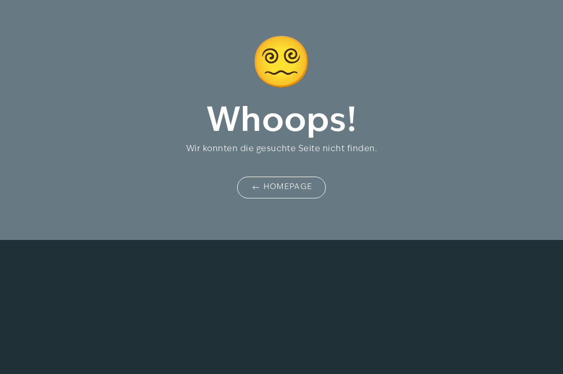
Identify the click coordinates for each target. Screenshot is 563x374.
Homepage (281, 187)
